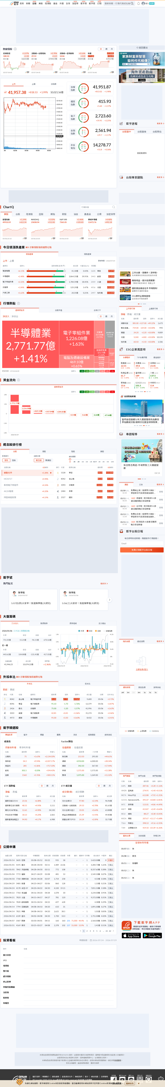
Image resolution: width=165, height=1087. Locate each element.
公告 (141, 484)
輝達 (130, 818)
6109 (18, 916)
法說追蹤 (141, 836)
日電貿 (71, 485)
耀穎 (23, 874)
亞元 (23, 916)
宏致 (23, 860)
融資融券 (44, 623)
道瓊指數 (6, 219)
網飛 (130, 814)
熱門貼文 (8, 583)
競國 (123, 332)
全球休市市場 (141, 842)
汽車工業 (6, 293)
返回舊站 (143, 47)
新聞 (28, 3)
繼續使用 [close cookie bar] (130, 1083)
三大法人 (15, 623)
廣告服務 (55, 1077)
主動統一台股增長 (38, 53)
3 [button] (90, 931)
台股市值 (58, 310)
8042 (12, 699)
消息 (75, 735)
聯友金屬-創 (126, 328)
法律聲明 (104, 1077)
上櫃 (33, 84)
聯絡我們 (78, 1077)
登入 (147, 3)
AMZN (123, 790)
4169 (18, 925)
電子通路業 (34, 704)
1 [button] (83, 931)
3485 (18, 883)
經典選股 (91, 735)
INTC (123, 804)
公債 (99, 214)
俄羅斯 (135, 863)
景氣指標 (141, 687)
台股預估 (157, 131)
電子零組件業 (8, 282)
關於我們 (36, 1077)
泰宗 (23, 925)
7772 (18, 874)
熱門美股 (126, 776)
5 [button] (96, 931)
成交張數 (80, 792)
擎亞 (20, 704)
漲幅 (7, 792)
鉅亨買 (84, 3)
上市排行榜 (130, 309)
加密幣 (75, 3)
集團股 (48, 460)
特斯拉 (130, 823)
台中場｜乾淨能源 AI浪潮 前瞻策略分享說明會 (143, 507)
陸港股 (48, 3)
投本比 (87, 684)
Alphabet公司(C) (134, 800)
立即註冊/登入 (142, 670)
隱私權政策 (117, 1083)
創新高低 (108, 735)
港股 (44, 451)
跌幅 (15, 792)
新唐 (89, 53)
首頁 (22, 3)
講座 (126, 484)
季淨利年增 (24, 747)
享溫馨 (24, 893)
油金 (76, 214)
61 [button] (107, 931)
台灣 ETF (97, 310)
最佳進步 (157, 357)
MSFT (123, 809)
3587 (18, 921)
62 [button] (110, 931)
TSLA (123, 823)
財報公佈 (157, 836)
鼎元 (20, 708)
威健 (20, 713)
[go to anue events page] (138, 3)
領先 (6, 460)
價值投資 (8, 735)
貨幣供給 (157, 687)
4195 (18, 865)
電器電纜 (6, 271)
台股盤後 (141, 131)
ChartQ (8, 207)
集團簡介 (45, 1077)
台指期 (53, 84)
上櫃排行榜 (153, 309)
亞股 (41, 214)
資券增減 (73, 623)
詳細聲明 (118, 1060)
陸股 (73, 451)
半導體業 (6, 276)
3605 (18, 860)
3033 (12, 713)
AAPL (123, 786)
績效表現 (126, 687)
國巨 (70, 497)
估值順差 (66, 747)
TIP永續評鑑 (142, 357)
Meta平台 (132, 795)
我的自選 (126, 641)
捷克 (134, 856)
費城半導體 (92, 219)
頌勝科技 (25, 879)
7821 (18, 911)
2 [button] (87, 931)
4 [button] (93, 931)
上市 (13, 84)
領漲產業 (29, 254)
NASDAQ (35, 219)
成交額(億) (67, 792)
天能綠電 (25, 869)
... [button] (103, 931)
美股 (41, 3)
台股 (34, 3)
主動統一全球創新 (67, 53)
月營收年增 (10, 747)
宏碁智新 (25, 907)
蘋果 (130, 786)
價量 (42, 735)
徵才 (86, 1077)
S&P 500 (63, 219)
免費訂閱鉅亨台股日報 (142, 550)
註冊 (152, 3)
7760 (18, 893)
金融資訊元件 (67, 1077)
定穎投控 (6, 53)
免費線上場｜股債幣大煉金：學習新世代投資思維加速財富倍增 (143, 491)
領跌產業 (87, 254)
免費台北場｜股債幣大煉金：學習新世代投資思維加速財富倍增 (143, 515)
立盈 (23, 897)
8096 (12, 704)
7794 (18, 907)
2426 (12, 708)
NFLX (123, 814)
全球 (68, 3)
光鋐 (123, 337)
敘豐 (23, 883)
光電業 (5, 287)
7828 (18, 902)
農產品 (87, 214)
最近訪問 (140, 641)
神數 (23, 911)
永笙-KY (25, 888)
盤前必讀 (126, 836)
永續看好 (126, 357)
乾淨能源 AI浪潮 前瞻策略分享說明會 (144, 523)
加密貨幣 (110, 214)
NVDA (123, 818)
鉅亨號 (92, 3)
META (123, 795)
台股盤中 (126, 131)
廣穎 (20, 718)
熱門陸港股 (157, 776)
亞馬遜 (130, 790)
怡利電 (123, 342)
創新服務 (25, 902)
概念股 (39, 460)
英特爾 (130, 804)
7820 (18, 897)
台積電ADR (132, 828)
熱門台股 (141, 776)
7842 (18, 869)
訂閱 (99, 3)
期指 (53, 214)
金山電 (71, 479)
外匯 (62, 3)
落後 (14, 460)
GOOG (124, 800)
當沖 (25, 735)
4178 (18, 888)
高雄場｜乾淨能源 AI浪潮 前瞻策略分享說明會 (143, 499)
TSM (123, 828)
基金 (55, 3)
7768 (18, 879)
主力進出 (102, 623)
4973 (12, 718)
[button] (80, 931)
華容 (70, 473)
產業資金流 (19, 310)
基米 (23, 865)
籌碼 (58, 735)
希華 (70, 491)
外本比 (29, 684)
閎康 (23, 921)
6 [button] (100, 931)
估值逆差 (78, 747)
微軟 (130, 809)
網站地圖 (94, 1077)
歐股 (64, 214)
